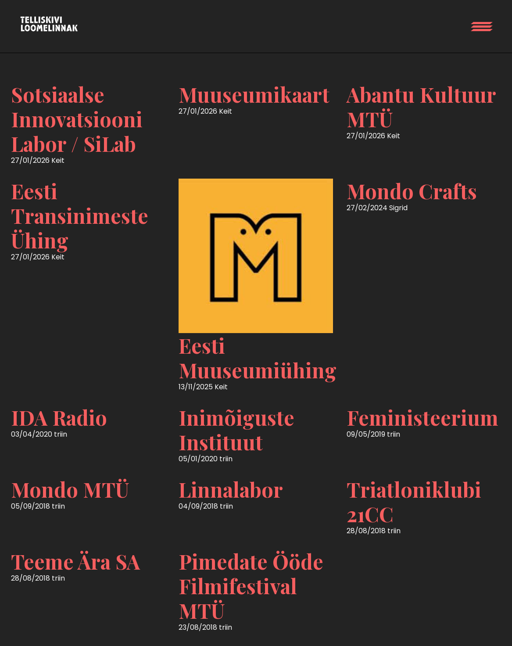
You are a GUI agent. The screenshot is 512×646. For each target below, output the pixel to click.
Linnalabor (231, 489)
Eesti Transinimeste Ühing (79, 215)
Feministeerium (422, 417)
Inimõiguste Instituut (236, 430)
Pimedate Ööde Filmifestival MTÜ (251, 586)
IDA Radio (59, 417)
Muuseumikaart (254, 94)
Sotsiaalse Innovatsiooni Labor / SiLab (77, 119)
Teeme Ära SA (75, 561)
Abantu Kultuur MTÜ (421, 107)
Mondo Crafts (412, 191)
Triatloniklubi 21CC (414, 502)
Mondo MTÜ (70, 489)
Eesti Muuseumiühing (258, 358)
